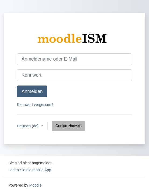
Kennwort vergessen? (35, 104)
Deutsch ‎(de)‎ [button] (28, 126)
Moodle (35, 185)
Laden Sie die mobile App (29, 170)
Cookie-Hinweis (68, 126)
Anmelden (32, 91)
